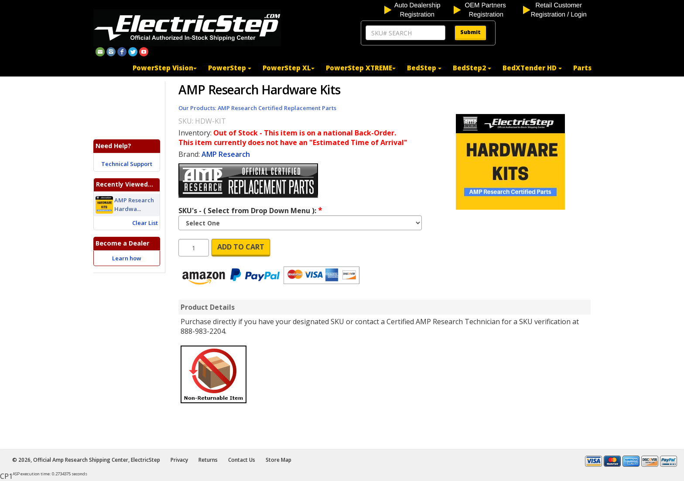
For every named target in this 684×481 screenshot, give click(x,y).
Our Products (196, 108)
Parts (582, 67)
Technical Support (126, 164)
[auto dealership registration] (418, 9)
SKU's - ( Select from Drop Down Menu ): (250, 210)
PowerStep (229, 67)
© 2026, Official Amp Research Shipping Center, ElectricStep (86, 460)
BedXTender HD (532, 67)
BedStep (424, 67)
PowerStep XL (289, 67)
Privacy (179, 460)
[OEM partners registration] (487, 9)
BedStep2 (472, 67)
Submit (470, 32)
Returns (208, 460)
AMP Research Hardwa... (134, 205)
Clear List (145, 223)
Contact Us (241, 460)
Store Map (278, 460)
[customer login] (557, 9)
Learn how (126, 258)
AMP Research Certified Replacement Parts (277, 108)
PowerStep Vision (165, 67)
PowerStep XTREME (361, 67)
